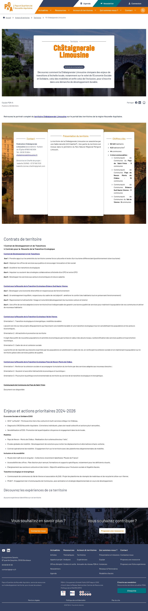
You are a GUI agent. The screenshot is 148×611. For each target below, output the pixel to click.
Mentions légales (34, 600)
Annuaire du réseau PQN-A (87, 564)
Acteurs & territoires (85, 10)
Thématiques (68, 555)
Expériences (82, 559)
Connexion (135, 3)
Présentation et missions (109, 555)
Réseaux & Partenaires (108, 569)
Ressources (63, 10)
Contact (131, 10)
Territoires (37, 18)
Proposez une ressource (112, 531)
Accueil (8, 18)
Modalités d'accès (106, 573)
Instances (103, 564)
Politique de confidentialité (75, 600)
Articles (53, 555)
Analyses (67, 559)
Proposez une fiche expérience (133, 564)
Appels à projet (56, 559)
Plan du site (116, 600)
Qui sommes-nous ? (111, 10)
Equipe (102, 559)
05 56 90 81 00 (7, 565)
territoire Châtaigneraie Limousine (50, 116)
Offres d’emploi (56, 564)
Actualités (45, 10)
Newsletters (55, 569)
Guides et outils (69, 564)
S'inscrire (131, 590)
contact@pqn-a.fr (9, 569)
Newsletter (107, 3)
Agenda (85, 3)
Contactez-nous (38, 531)
